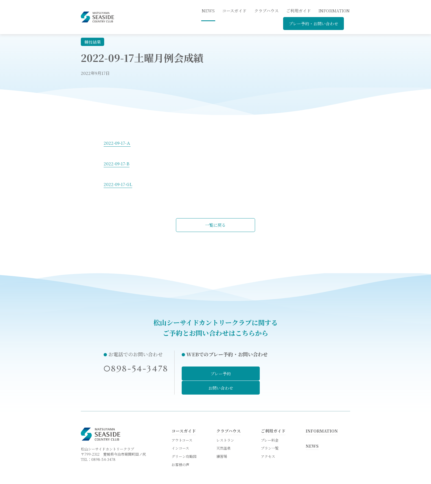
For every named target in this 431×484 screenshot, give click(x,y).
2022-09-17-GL (118, 184)
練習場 (221, 441)
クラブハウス (266, 10)
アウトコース (182, 425)
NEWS (312, 431)
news (208, 10)
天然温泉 (223, 433)
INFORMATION (334, 10)
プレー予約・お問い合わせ (313, 23)
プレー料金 (269, 425)
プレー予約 (215, 373)
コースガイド (234, 10)
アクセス (268, 441)
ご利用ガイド (298, 10)
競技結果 (92, 42)
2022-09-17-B (117, 163)
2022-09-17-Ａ (117, 143)
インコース (180, 433)
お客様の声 (180, 450)
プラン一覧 (270, 433)
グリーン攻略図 (184, 441)
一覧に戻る (215, 225)
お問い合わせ (294, 373)
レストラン (225, 425)
